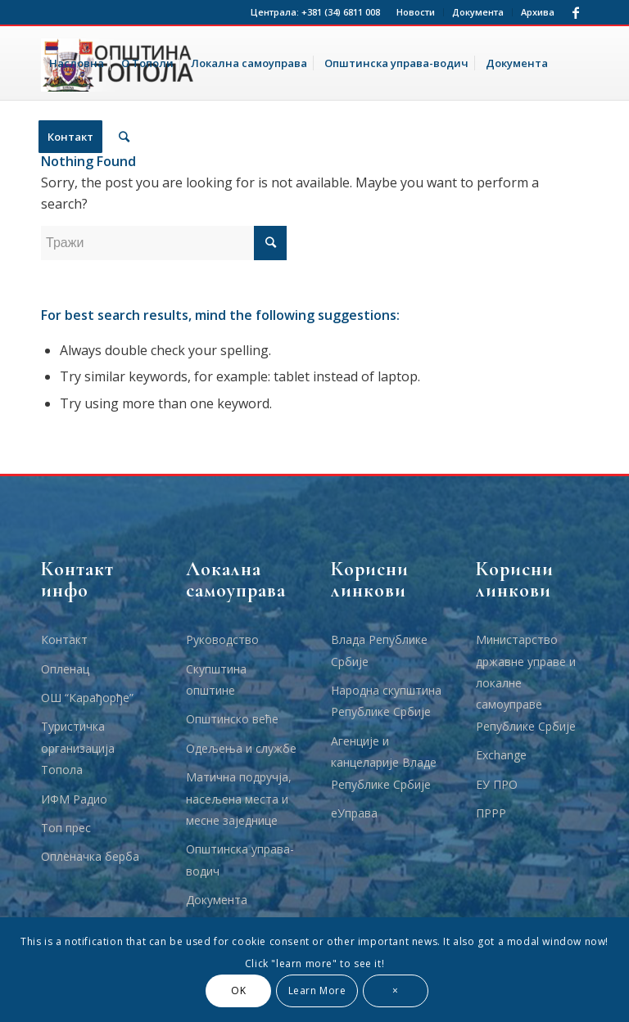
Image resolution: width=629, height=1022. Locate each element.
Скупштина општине (216, 679)
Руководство (222, 639)
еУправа (354, 813)
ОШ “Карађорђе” (87, 697)
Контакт (64, 639)
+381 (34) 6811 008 (340, 12)
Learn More (317, 990)
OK (238, 990)
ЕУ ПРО (497, 784)
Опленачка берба (90, 856)
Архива (537, 12)
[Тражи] (124, 136)
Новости (415, 12)
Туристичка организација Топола (78, 747)
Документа (478, 12)
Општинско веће (232, 719)
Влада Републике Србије (379, 650)
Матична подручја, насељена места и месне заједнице (239, 798)
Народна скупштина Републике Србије (386, 700)
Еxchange (501, 755)
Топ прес (66, 827)
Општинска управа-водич (240, 859)
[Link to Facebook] (575, 12)
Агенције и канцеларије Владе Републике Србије (384, 762)
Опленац (65, 669)
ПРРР (491, 813)
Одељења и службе (241, 748)
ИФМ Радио (74, 799)
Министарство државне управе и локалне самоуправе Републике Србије (526, 683)
